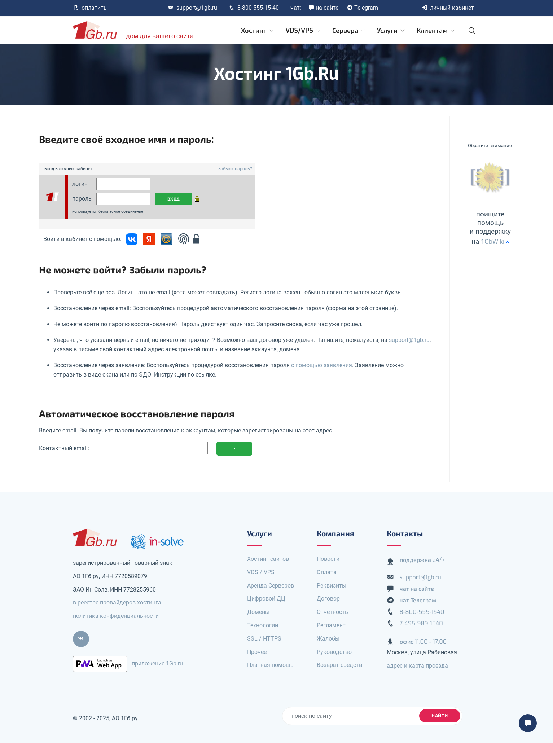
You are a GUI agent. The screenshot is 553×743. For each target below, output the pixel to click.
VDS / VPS (261, 572)
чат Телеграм (418, 600)
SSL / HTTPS (264, 638)
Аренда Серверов (270, 585)
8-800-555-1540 (422, 612)
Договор (328, 598)
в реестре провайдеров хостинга (117, 602)
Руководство (334, 652)
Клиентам (436, 30)
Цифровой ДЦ (266, 598)
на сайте (323, 7)
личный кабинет (447, 7)
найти (439, 716)
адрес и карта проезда (417, 665)
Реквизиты (331, 585)
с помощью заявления (321, 365)
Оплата (327, 572)
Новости (328, 558)
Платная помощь (270, 664)
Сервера (349, 30)
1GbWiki (492, 241)
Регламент (331, 625)
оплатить (90, 7)
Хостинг (258, 30)
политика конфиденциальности (116, 615)
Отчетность (332, 611)
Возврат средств (339, 664)
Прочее (257, 652)
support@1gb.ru (192, 7)
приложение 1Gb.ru (157, 663)
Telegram (362, 7)
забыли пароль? (235, 168)
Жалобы (328, 638)
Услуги (391, 30)
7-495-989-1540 (421, 623)
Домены (258, 611)
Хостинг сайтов (268, 558)
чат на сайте (417, 589)
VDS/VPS (303, 30)
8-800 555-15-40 (254, 7)
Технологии (262, 625)
